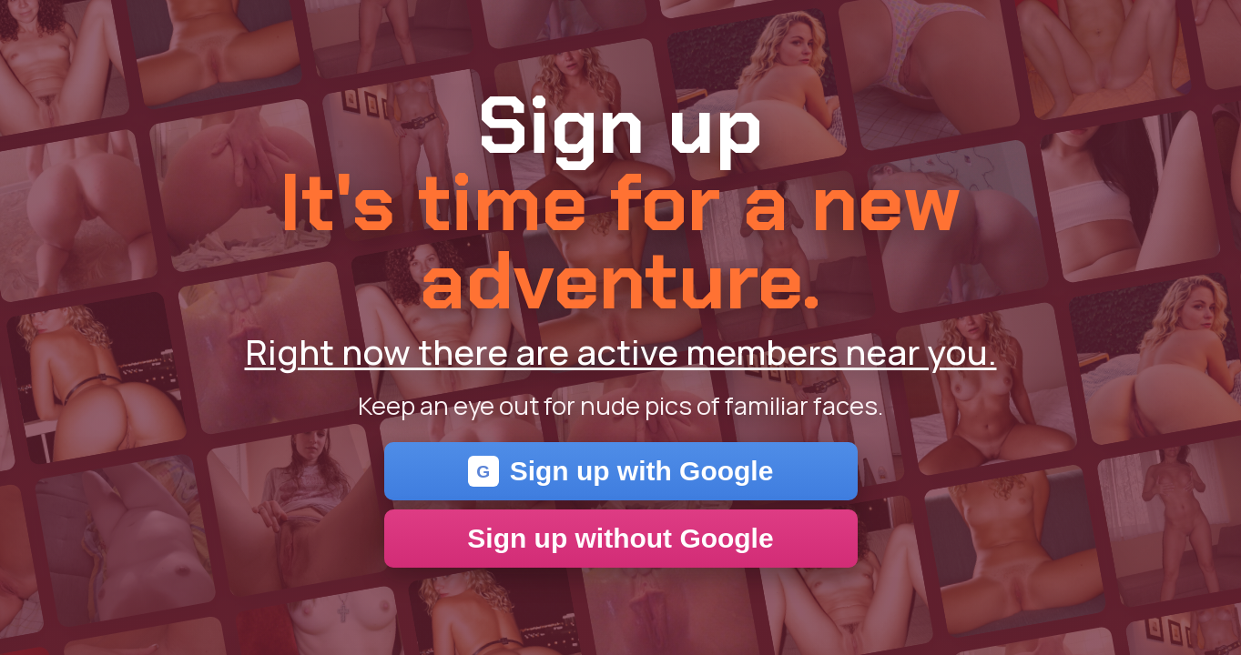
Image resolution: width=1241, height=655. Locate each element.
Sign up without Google (620, 538)
